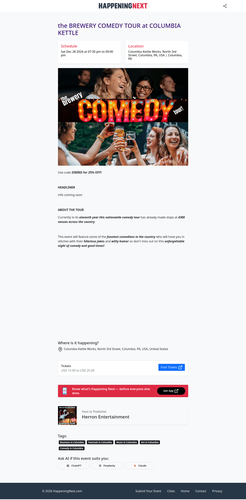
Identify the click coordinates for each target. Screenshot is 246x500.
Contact (200, 491)
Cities (171, 491)
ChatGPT (73, 466)
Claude (139, 466)
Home (185, 491)
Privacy (217, 491)
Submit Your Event (148, 491)
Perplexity (106, 466)
